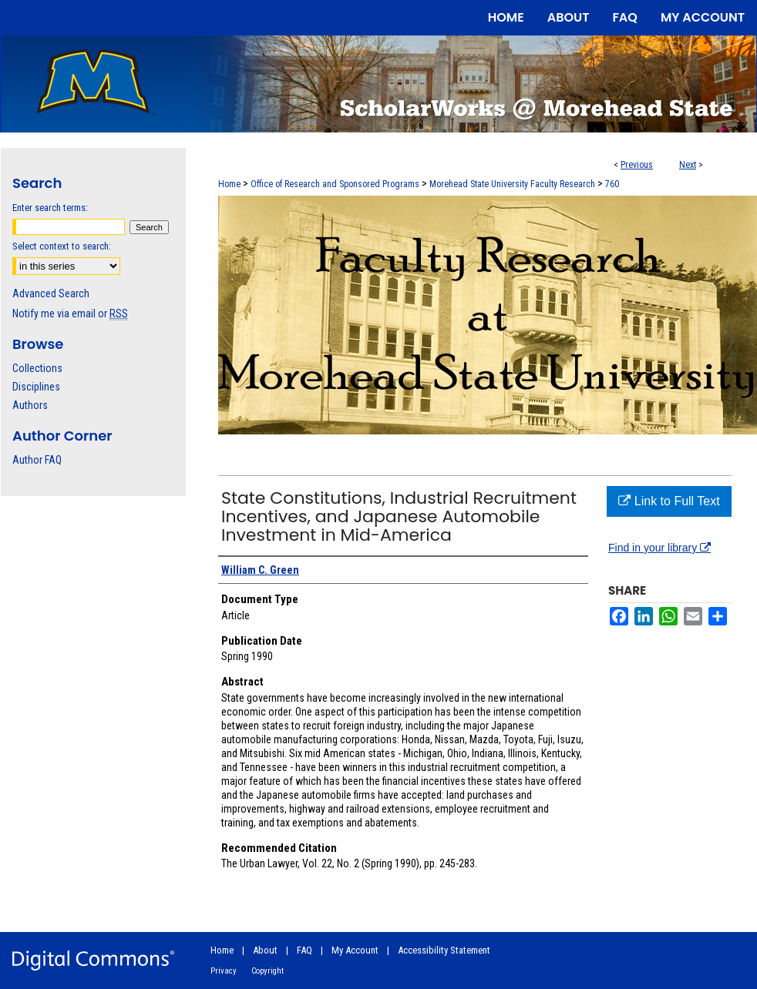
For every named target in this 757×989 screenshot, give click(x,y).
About (265, 950)
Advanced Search (50, 293)
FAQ (304, 950)
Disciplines (36, 387)
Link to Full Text (668, 501)
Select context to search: (61, 246)
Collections (37, 368)
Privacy (223, 971)
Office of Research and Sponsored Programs (335, 184)
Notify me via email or (70, 313)
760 (612, 184)
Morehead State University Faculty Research (512, 184)
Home (229, 184)
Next (687, 164)
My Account (354, 950)
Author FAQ (37, 460)
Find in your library (659, 547)
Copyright (267, 971)
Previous (637, 164)
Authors (30, 405)
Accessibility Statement (444, 950)
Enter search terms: (50, 207)
